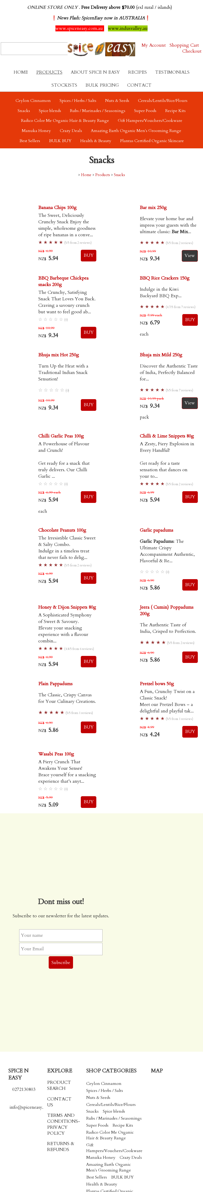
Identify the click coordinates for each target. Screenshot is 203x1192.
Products (49, 72)
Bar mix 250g (153, 207)
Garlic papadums (156, 530)
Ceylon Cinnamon (33, 100)
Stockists (64, 85)
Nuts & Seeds (117, 100)
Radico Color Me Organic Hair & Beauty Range (65, 120)
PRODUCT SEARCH (59, 1085)
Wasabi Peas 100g (56, 754)
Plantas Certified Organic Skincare (152, 141)
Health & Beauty (95, 141)
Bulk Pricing (102, 85)
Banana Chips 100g (57, 207)
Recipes (137, 72)
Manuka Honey (36, 131)
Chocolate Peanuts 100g (62, 530)
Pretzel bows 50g (157, 684)
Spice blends (50, 111)
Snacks (24, 111)
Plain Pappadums (55, 684)
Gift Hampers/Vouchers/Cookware (150, 120)
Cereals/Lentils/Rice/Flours (162, 100)
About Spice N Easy (95, 72)
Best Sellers (29, 141)
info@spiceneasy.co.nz (32, 1107)
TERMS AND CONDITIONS (62, 1118)
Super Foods (145, 111)
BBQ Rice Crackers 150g (165, 278)
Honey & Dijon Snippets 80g (67, 607)
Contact (139, 85)
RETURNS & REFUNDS (60, 1147)
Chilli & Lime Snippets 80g (167, 436)
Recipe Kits (175, 111)
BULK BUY (60, 141)
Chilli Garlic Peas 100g (61, 436)
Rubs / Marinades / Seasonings (97, 111)
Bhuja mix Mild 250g (161, 355)
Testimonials (172, 72)
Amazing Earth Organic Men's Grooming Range (136, 131)
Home (21, 72)
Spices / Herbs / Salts (78, 100)
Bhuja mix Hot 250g (58, 355)
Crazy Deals (71, 131)
